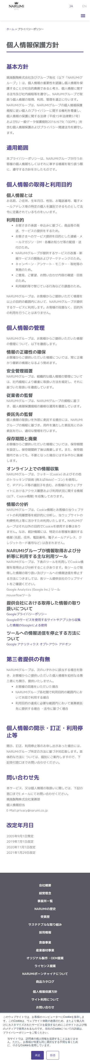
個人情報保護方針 (45, 991)
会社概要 (45, 885)
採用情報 (45, 932)
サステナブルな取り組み (45, 924)
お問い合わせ (45, 1007)
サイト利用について (45, 999)
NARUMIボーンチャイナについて (45, 974)
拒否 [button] (52, 1055)
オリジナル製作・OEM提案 (45, 958)
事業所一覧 (45, 901)
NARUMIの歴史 (45, 909)
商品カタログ (45, 981)
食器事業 (45, 942)
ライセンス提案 (45, 966)
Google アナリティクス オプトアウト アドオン (39, 644)
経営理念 (45, 893)
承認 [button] (37, 1055)
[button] (83, 15)
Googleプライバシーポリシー (27, 614)
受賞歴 (45, 917)
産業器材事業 (45, 950)
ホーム (10, 29)
